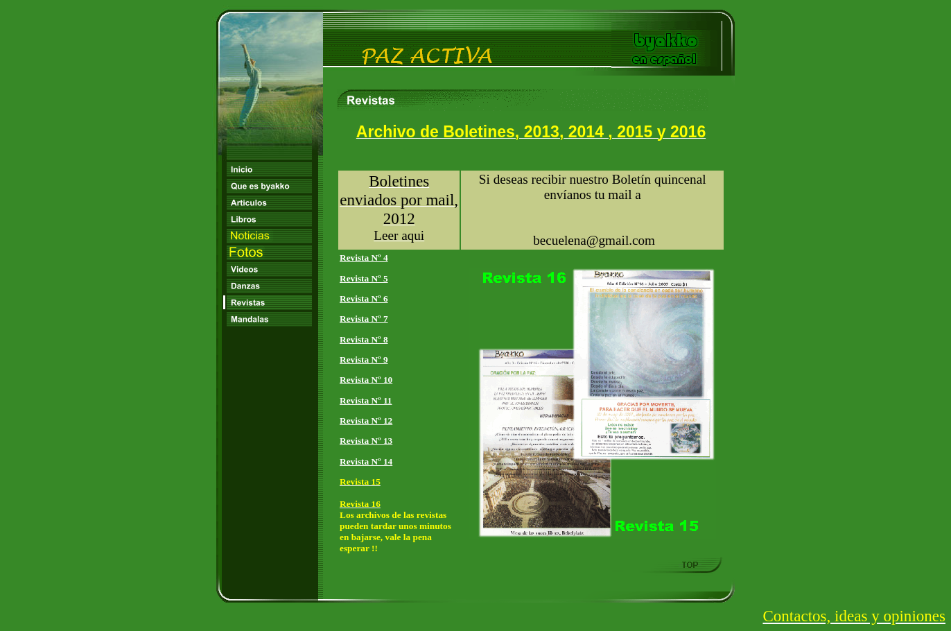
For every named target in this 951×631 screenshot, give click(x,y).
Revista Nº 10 (366, 379)
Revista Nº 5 (364, 278)
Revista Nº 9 (364, 359)
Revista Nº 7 (364, 318)
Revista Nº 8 (364, 339)
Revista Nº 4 (364, 257)
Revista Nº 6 (364, 298)
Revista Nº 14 (366, 461)
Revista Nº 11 (366, 400)
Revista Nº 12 (366, 420)
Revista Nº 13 (366, 440)
